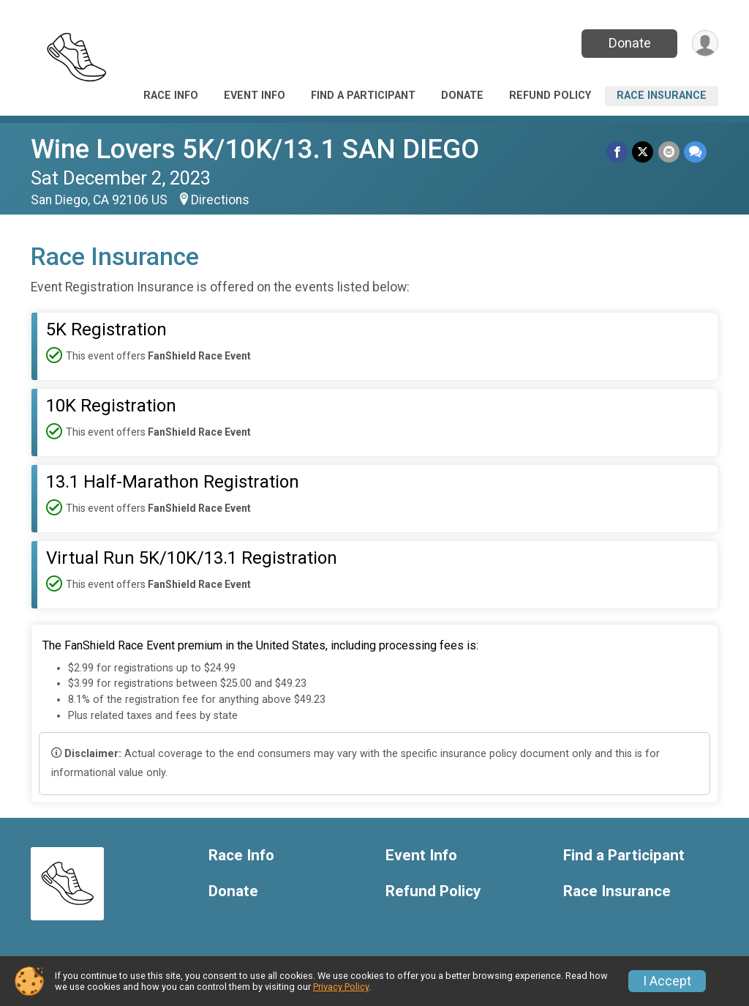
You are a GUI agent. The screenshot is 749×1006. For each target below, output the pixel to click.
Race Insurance (662, 95)
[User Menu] (704, 43)
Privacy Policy (341, 986)
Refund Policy (550, 95)
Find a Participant (363, 95)
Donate (629, 43)
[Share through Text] (695, 152)
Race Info (170, 95)
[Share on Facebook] (617, 152)
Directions (220, 200)
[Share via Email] (669, 152)
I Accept (667, 981)
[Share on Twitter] (643, 152)
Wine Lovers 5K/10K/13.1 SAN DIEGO (255, 149)
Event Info (254, 95)
